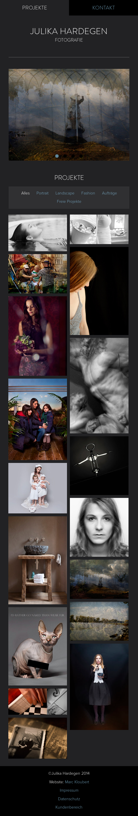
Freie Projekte (69, 201)
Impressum (69, 790)
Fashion (88, 193)
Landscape (64, 193)
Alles (25, 193)
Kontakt (103, 7)
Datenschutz (69, 798)
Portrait (43, 193)
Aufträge (109, 193)
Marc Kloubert (77, 782)
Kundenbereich (69, 807)
